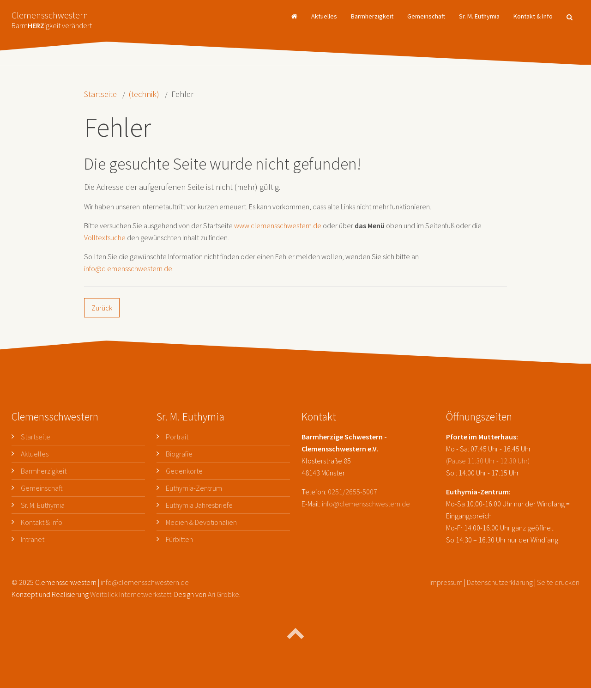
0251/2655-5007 (352, 491)
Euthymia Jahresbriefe (199, 505)
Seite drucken (558, 582)
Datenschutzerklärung (500, 582)
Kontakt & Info (533, 16)
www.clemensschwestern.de (277, 225)
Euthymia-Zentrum (194, 488)
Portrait (177, 436)
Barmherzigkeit (372, 16)
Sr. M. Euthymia (479, 16)
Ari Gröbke (223, 594)
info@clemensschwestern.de (128, 268)
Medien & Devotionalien (201, 522)
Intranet (32, 539)
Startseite (100, 94)
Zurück (101, 307)
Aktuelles (324, 16)
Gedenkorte (184, 470)
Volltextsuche (105, 237)
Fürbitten (179, 539)
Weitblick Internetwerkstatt (130, 594)
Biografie (179, 453)
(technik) (144, 94)
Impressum (446, 582)
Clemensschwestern (52, 17)
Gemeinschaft (426, 16)
